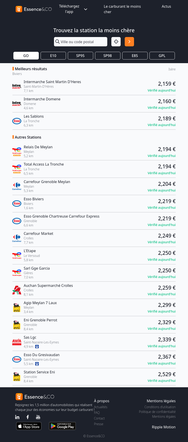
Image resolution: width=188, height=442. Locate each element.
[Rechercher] (129, 41)
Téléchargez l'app (73, 9)
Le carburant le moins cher (122, 9)
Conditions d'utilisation (160, 407)
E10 (53, 55)
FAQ (97, 412)
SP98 (107, 55)
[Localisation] (116, 41)
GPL (162, 55)
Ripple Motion (164, 427)
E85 (135, 55)
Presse (98, 424)
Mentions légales (164, 416)
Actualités (100, 407)
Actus (166, 6)
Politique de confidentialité (157, 412)
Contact (99, 418)
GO (26, 55)
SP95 (80, 55)
